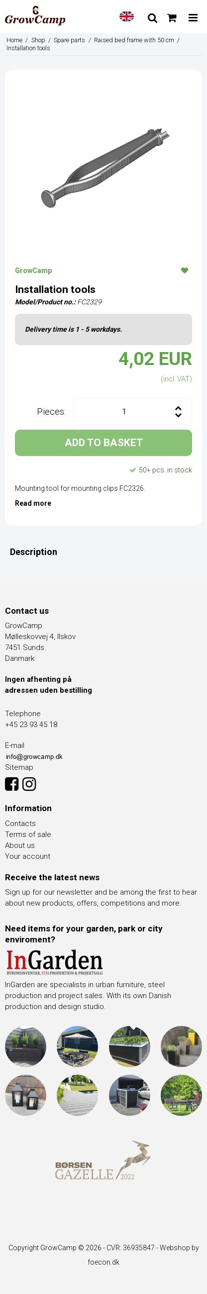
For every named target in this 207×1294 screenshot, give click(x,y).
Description (33, 552)
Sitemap (19, 767)
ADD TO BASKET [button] (104, 443)
